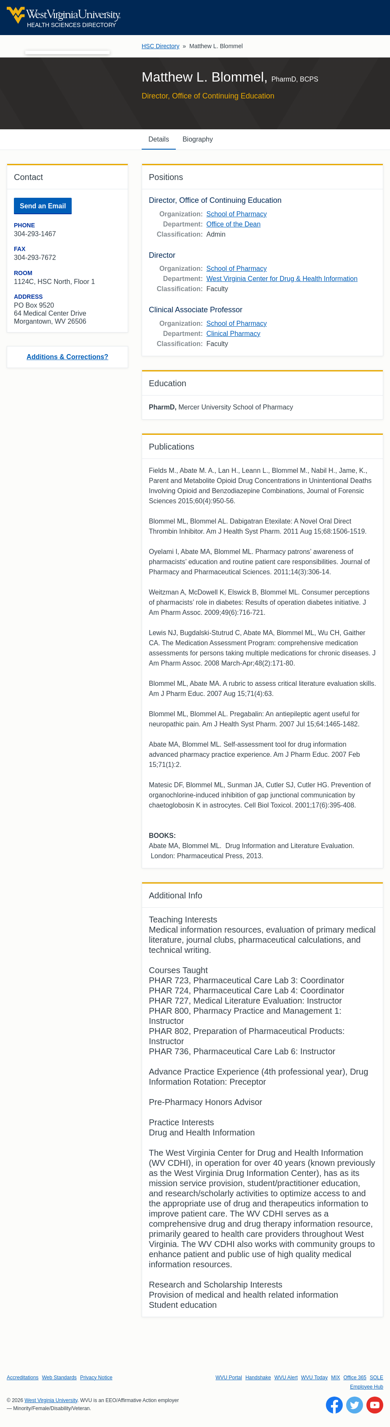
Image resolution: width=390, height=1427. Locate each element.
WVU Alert (286, 1378)
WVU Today (314, 1378)
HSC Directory (160, 46)
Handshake (258, 1378)
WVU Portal (228, 1378)
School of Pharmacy (236, 214)
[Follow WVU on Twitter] (354, 1405)
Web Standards (59, 1378)
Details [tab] (158, 139)
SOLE (376, 1378)
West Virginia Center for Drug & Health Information (282, 278)
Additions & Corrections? (67, 356)
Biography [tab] (198, 139)
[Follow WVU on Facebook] (334, 1405)
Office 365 (355, 1378)
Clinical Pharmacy (233, 333)
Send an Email (43, 206)
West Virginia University (50, 1400)
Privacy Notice (96, 1378)
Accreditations (22, 1378)
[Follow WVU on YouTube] (374, 1405)
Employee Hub (366, 1387)
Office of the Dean (233, 224)
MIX (335, 1378)
